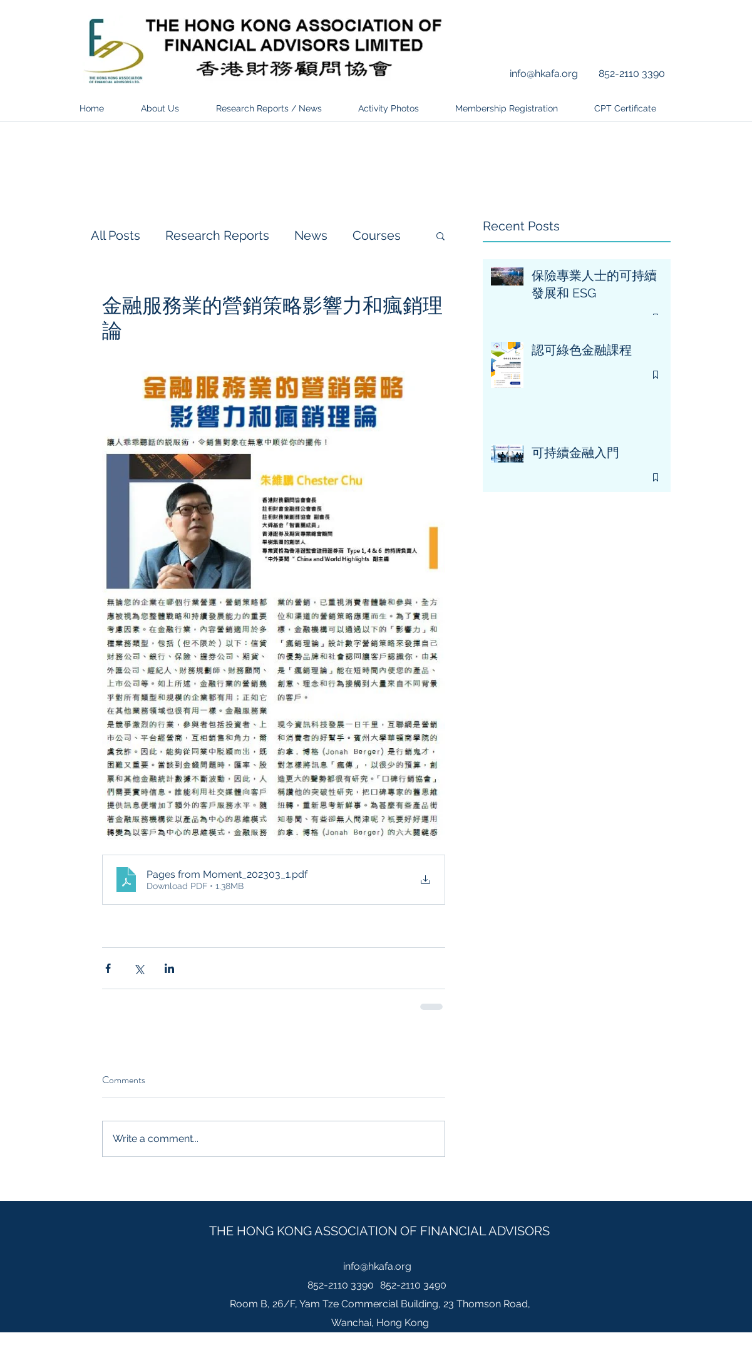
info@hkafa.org (544, 74)
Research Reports (217, 235)
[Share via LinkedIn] (169, 968)
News (310, 235)
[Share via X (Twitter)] (139, 968)
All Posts (115, 235)
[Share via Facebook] (108, 968)
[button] (440, 235)
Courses (377, 235)
